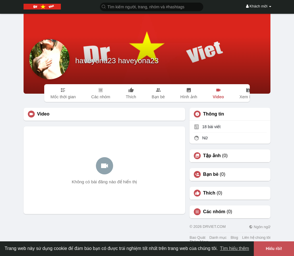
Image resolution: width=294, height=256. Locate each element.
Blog (234, 237)
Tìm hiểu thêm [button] (234, 248)
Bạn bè (210, 174)
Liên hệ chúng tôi (256, 237)
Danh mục (218, 237)
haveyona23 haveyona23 (117, 60)
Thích (209, 193)
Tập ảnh (212, 155)
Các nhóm (214, 211)
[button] (151, 6)
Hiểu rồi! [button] (274, 248)
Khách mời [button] (258, 6)
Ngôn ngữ (259, 227)
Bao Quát (197, 237)
